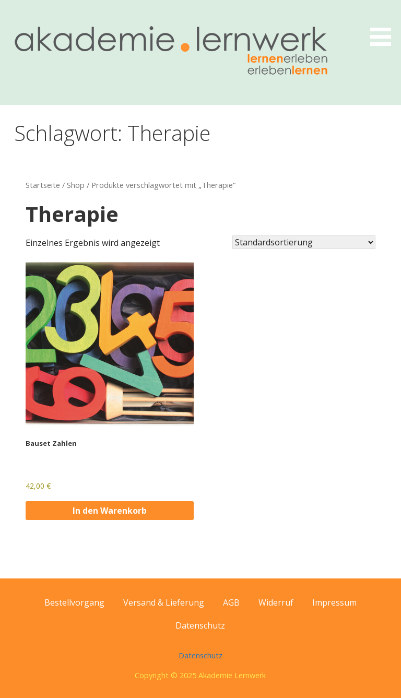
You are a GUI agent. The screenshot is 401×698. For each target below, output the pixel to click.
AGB (231, 602)
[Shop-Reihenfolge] (303, 242)
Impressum (334, 602)
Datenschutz (200, 625)
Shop (76, 185)
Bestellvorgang (74, 602)
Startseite (43, 185)
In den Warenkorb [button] (110, 510)
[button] (384, 25)
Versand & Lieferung (163, 602)
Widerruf (275, 602)
